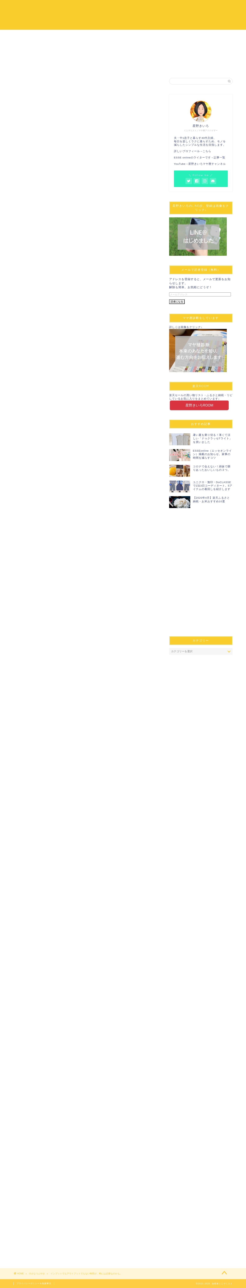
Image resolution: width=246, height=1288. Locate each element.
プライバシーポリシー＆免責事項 (34, 1283)
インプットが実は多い (54, 418)
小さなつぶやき (22, 84)
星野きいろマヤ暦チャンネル (207, 163)
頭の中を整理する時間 (49, 407)
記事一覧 (219, 157)
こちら (207, 151)
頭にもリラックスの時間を (57, 423)
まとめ (38, 437)
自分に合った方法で (53, 428)
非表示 (91, 394)
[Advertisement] (85, 153)
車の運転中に (48, 413)
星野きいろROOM (199, 405)
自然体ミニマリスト (123, 14)
